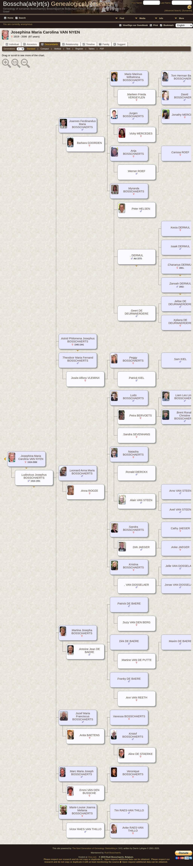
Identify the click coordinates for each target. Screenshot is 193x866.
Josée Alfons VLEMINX (85, 377)
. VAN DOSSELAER (136, 584)
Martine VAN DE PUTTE (137, 659)
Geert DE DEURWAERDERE (136, 312)
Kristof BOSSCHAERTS (132, 735)
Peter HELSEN (141, 208)
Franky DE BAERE (129, 678)
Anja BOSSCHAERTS (133, 152)
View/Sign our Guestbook (135, 25)
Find (122, 18)
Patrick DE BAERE (129, 603)
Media (142, 18)
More (181, 18)
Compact (45, 49)
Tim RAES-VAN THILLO (129, 810)
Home (10, 18)
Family (104, 44)
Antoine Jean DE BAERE (89, 651)
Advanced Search (172, 11)
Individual (12, 44)
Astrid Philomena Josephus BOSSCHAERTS (78, 340)
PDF (102, 49)
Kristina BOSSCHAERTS (133, 566)
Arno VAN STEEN (180, 490)
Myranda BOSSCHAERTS (133, 190)
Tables (92, 49)
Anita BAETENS (90, 735)
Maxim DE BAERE (180, 641)
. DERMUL (136, 255)
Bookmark (168, 25)
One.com (92, 857)
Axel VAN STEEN (180, 509)
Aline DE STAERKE (140, 753)
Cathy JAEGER (180, 528)
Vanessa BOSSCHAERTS (129, 716)
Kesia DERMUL (180, 227)
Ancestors (30, 44)
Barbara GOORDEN (89, 142)
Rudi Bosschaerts (112, 853)
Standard (31, 49)
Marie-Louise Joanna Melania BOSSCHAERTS (82, 810)
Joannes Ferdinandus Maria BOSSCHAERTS (82, 124)
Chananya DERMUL (180, 264)
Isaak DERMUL (180, 246)
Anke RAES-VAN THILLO (133, 829)
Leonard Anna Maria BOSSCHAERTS (82, 472)
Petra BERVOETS (140, 415)
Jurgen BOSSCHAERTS (133, 115)
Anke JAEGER (180, 547)
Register (79, 49)
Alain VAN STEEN (141, 500)
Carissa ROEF (180, 152)
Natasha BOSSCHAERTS (133, 453)
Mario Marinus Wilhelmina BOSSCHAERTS (133, 77)
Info (161, 18)
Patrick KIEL (136, 377)
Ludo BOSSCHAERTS (133, 397)
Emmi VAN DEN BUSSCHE (90, 792)
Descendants (49, 44)
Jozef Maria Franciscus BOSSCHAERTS (82, 716)
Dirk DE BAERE (129, 641)
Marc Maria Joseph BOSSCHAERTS (81, 773)
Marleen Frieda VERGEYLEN (136, 96)
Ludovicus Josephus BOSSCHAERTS (34, 476)
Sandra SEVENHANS (136, 434)
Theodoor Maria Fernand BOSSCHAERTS (78, 359)
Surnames (187, 11)
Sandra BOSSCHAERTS (133, 528)
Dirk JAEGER (141, 547)
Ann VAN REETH (136, 697)
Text (68, 49)
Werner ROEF (137, 171)
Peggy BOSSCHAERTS (133, 359)
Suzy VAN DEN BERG (136, 622)
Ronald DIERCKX (137, 471)
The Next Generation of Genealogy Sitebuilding (94, 848)
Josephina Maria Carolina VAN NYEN (30, 457)
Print (155, 25)
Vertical (57, 49)
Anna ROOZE (89, 490)
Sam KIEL (180, 359)
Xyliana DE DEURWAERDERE (180, 321)
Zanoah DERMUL (180, 283)
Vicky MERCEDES (140, 133)
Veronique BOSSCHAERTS (133, 773)
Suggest (119, 44)
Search (22, 18)
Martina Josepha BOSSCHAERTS (81, 632)
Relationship (70, 44)
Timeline (89, 44)
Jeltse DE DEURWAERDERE (180, 303)
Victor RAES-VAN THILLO (85, 829)
